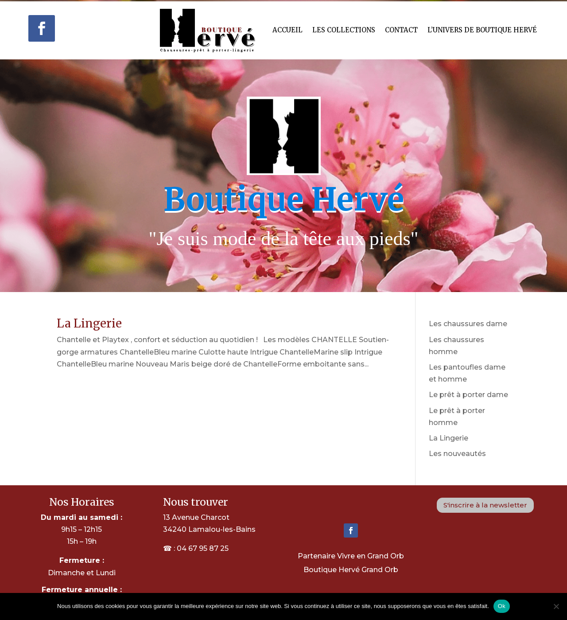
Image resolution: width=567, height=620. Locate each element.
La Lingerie (89, 323)
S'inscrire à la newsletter (485, 505)
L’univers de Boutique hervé (482, 30)
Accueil (287, 30)
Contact (401, 30)
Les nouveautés (457, 453)
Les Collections (343, 30)
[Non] (555, 606)
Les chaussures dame (468, 324)
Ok (501, 606)
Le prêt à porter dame (468, 394)
